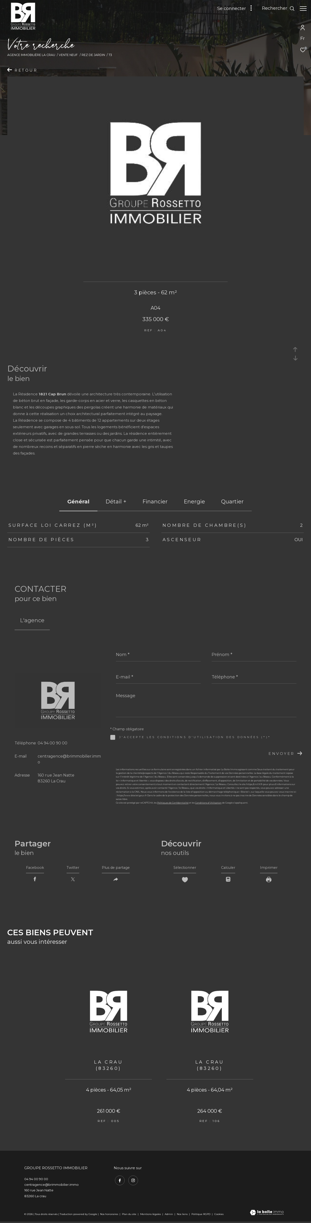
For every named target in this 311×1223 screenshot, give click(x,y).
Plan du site (129, 1215)
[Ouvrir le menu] (303, 8)
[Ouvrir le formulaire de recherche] (275, 8)
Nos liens (182, 1215)
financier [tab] (155, 501)
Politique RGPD (200, 1215)
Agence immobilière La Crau (31, 55)
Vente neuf (68, 55)
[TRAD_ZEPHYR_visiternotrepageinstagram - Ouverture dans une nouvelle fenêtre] (132, 1181)
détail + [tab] (115, 501)
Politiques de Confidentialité (173, 802)
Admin (169, 1215)
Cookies (219, 1215)
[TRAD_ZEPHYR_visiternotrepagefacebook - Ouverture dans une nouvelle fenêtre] (118, 1181)
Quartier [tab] (232, 501)
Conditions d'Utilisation (208, 802)
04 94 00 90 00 (52, 743)
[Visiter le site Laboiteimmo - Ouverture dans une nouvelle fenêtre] (267, 1214)
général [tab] (78, 501)
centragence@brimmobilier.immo (51, 1186)
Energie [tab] (194, 501)
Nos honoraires (109, 1215)
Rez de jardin (93, 55)
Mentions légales (151, 1215)
